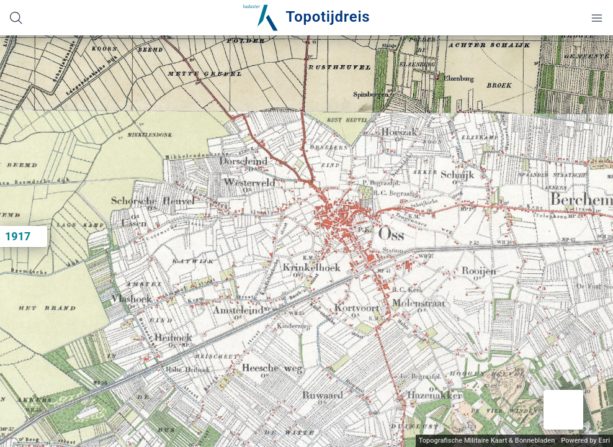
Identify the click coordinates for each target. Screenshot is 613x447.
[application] (306, 241)
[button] (563, 410)
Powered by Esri (585, 440)
